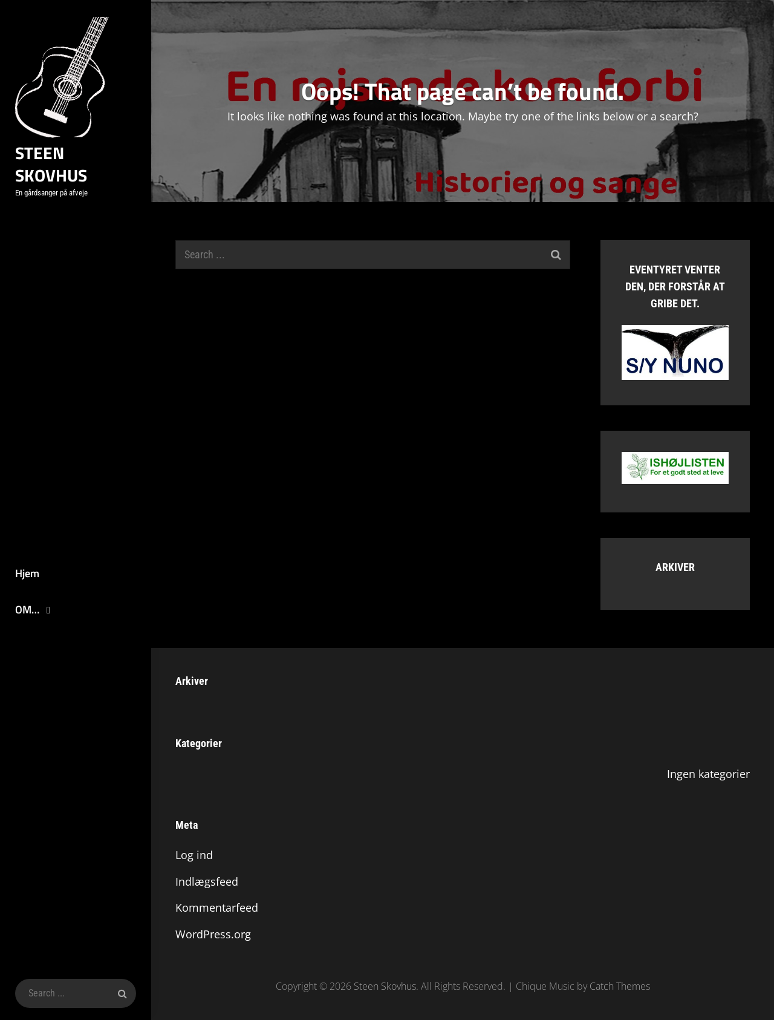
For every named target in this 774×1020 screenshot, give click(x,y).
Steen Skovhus (51, 164)
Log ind (194, 855)
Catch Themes (620, 986)
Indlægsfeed (206, 881)
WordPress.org (213, 934)
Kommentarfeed (216, 907)
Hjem (27, 573)
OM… (27, 609)
